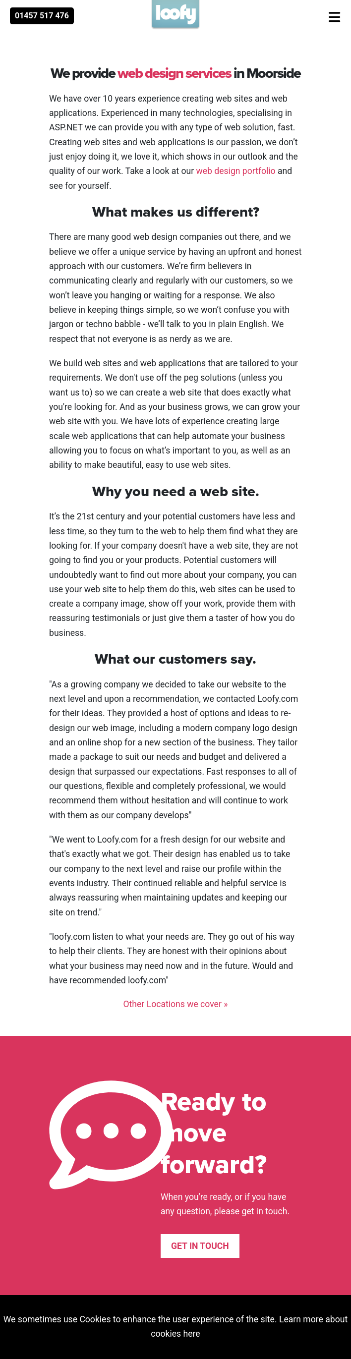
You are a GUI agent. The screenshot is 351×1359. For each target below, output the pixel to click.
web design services (174, 72)
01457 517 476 (42, 15)
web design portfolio (235, 171)
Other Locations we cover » (175, 1004)
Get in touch (200, 1246)
